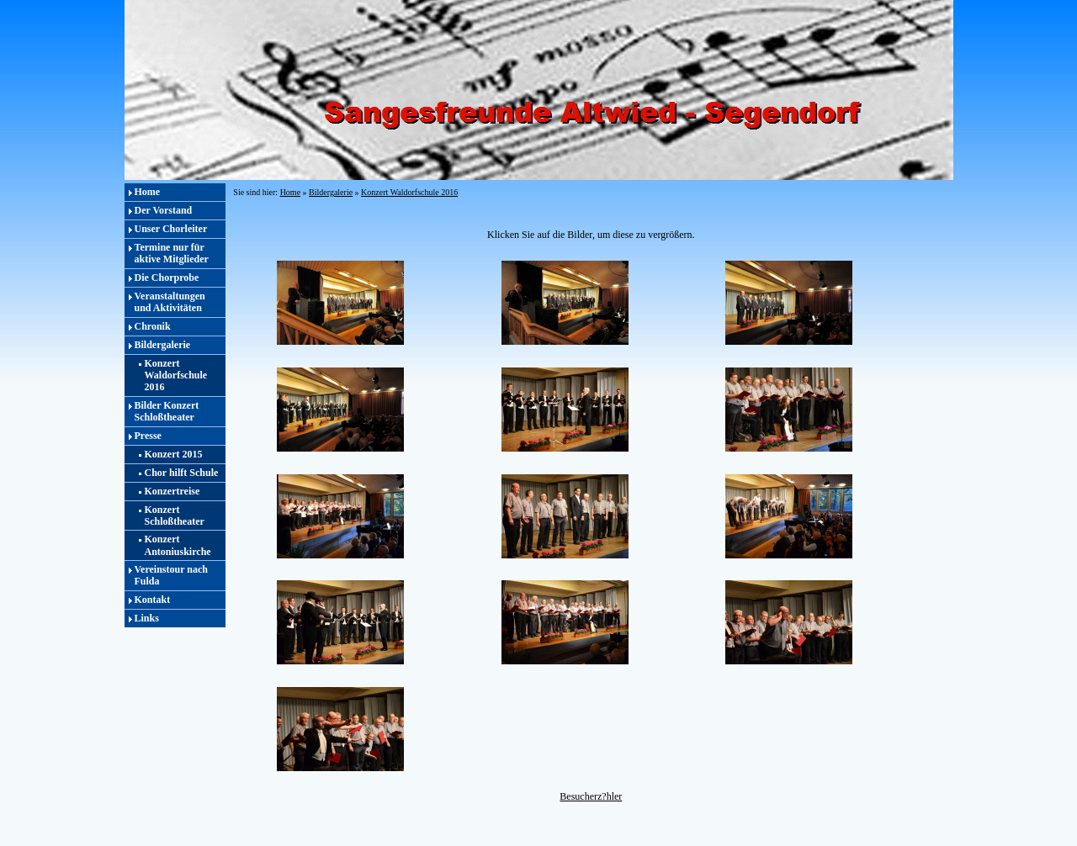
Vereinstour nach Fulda (171, 575)
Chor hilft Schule (182, 473)
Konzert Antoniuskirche (178, 545)
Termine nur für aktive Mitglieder (172, 253)
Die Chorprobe (167, 277)
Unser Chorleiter (171, 229)
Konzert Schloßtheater (174, 515)
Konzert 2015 (174, 454)
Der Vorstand (164, 210)
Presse (148, 436)
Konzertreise (172, 491)
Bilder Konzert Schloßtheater (167, 411)
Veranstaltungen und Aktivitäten (170, 302)
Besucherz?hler (591, 796)
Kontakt (153, 599)
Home (148, 192)
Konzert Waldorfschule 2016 (176, 375)
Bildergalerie (163, 345)
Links (147, 618)
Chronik (153, 326)
